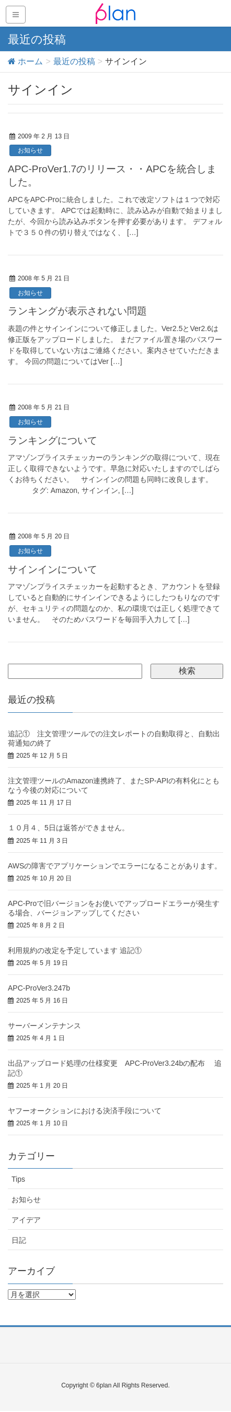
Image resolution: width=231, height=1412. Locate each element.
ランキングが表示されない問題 (77, 310)
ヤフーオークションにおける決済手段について (84, 1111)
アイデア (26, 1220)
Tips (18, 1179)
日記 (18, 1240)
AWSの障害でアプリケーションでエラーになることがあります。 (115, 866)
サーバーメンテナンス (44, 1025)
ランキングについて (52, 440)
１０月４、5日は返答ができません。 (68, 827)
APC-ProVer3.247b (39, 988)
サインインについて (52, 569)
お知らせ (30, 150)
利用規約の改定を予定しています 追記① (75, 950)
